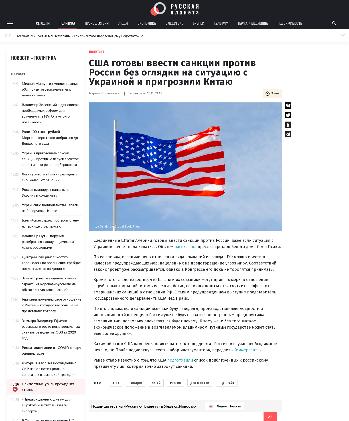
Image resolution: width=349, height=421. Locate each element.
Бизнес (198, 23)
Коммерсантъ (246, 350)
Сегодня (43, 23)
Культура (221, 23)
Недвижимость (290, 23)
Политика (67, 23)
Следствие (174, 23)
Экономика (147, 23)
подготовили (180, 360)
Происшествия (97, 23)
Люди (123, 23)
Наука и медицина (253, 23)
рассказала (185, 246)
